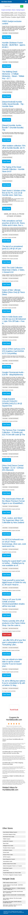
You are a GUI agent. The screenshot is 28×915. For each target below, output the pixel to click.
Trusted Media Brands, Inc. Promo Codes (12, 872)
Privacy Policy (6, 912)
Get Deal (6, 37)
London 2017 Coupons (8, 841)
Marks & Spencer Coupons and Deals (10, 281)
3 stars (14, 723)
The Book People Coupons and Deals (10, 456)
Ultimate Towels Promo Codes (9, 863)
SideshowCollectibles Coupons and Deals (11, 509)
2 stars (11, 723)
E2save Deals (6, 852)
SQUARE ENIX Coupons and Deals (10, 421)
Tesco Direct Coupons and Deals (9, 237)
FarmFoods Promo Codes (8, 836)
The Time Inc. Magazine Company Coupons (12, 874)
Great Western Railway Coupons (10, 832)
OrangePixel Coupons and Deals (9, 551)
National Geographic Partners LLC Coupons (12, 865)
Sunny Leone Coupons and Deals (9, 611)
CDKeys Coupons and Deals (8, 489)
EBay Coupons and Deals (7, 363)
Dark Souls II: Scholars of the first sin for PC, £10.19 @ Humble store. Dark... (12, 905)
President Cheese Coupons (9, 847)
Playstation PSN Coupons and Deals (10, 258)
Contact (20, 911)
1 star (9, 723)
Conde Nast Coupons (7, 868)
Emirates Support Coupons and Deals (10, 671)
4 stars (16, 723)
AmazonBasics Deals (7, 861)
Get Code (7, 634)
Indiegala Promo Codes (8, 845)
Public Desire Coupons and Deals (9, 340)
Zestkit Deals (6, 870)
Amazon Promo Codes (8, 854)
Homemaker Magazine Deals (9, 834)
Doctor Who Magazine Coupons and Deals (11, 590)
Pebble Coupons (6, 838)
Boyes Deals (5, 843)
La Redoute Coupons (7, 850)
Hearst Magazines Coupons (9, 859)
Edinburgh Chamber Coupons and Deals (11, 650)
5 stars (19, 723)
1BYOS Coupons (6, 856)
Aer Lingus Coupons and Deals (8, 691)
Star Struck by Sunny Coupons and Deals (11, 571)
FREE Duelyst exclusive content (10, 882)
